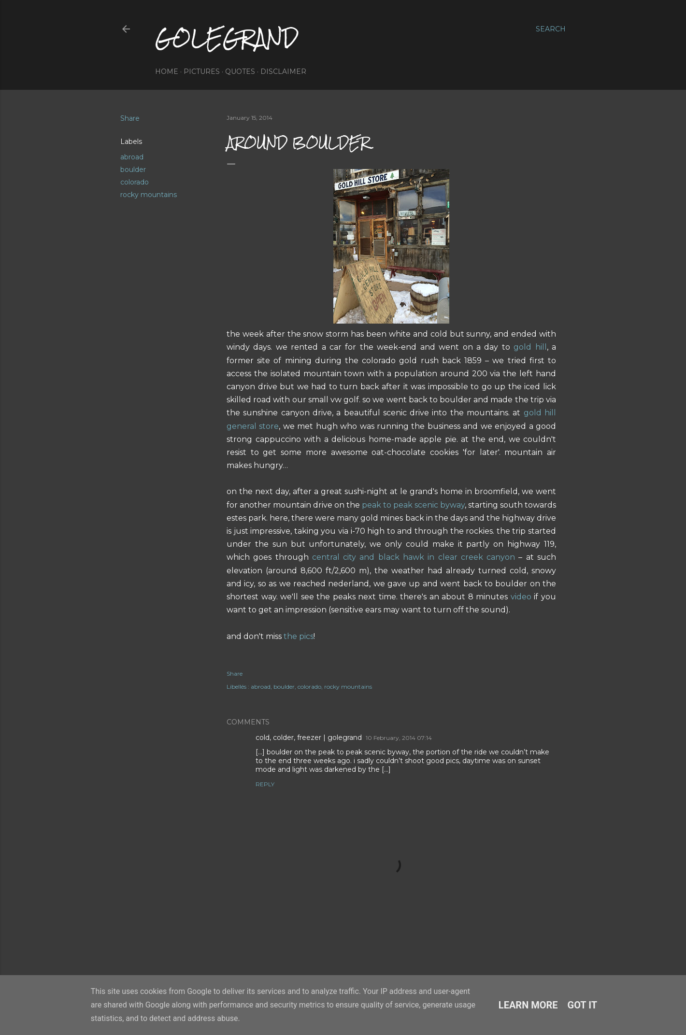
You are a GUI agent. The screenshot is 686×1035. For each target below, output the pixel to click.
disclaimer (283, 71)
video (521, 596)
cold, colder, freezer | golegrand (309, 737)
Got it (583, 1005)
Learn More (528, 1005)
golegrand (226, 37)
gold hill (530, 347)
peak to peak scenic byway (413, 505)
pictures (202, 71)
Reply (265, 784)
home (166, 71)
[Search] (551, 29)
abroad (131, 157)
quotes (240, 71)
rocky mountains (148, 194)
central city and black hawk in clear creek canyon (413, 557)
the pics (299, 636)
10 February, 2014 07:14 (399, 737)
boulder (133, 169)
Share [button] (130, 118)
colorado (134, 182)
